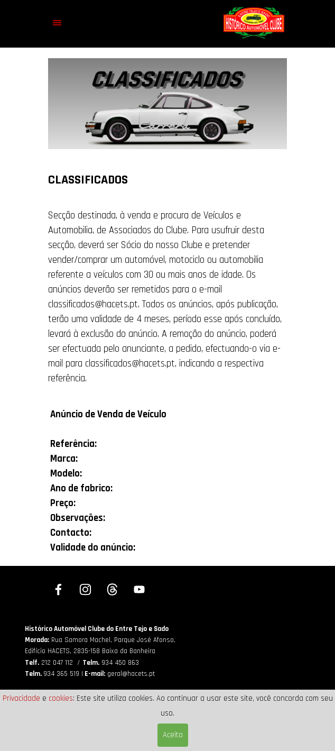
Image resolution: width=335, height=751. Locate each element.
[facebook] (58, 589)
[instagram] (85, 589)
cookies (61, 698)
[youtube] (139, 589)
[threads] (112, 589)
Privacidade (21, 698)
